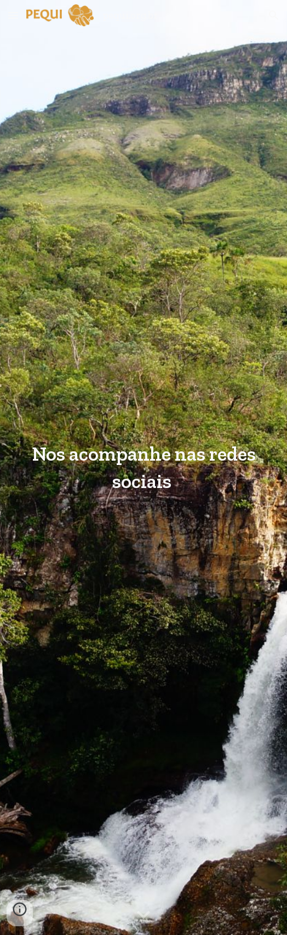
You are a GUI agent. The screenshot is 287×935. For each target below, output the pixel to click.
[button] (13, 15)
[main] (143, 467)
